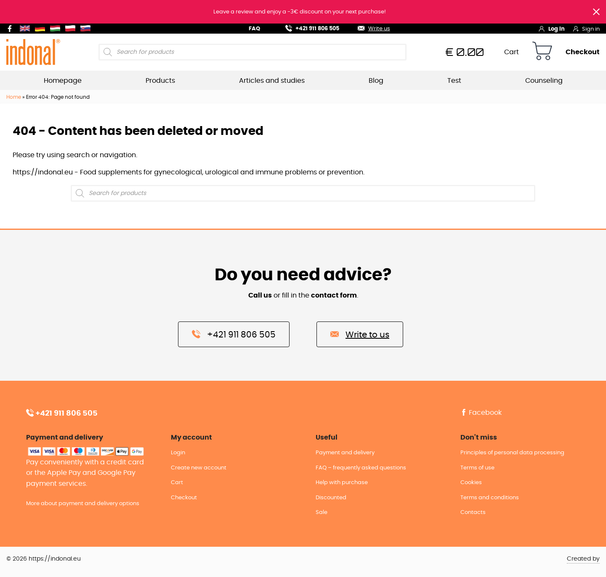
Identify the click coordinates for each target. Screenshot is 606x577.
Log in (551, 28)
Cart (511, 52)
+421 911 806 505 (307, 28)
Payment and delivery (345, 453)
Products (160, 80)
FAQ (254, 29)
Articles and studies (272, 80)
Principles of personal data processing (512, 453)
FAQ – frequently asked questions (361, 468)
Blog (376, 80)
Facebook (481, 412)
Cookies (471, 482)
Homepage (63, 80)
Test (454, 80)
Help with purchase (342, 482)
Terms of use (477, 468)
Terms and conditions (489, 498)
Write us (369, 28)
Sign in (586, 28)
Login (178, 453)
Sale (321, 512)
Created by (583, 559)
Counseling (544, 80)
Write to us (359, 334)
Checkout (583, 52)
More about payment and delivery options (82, 503)
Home (13, 97)
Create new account (198, 468)
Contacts (473, 512)
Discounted (331, 498)
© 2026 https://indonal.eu (43, 559)
